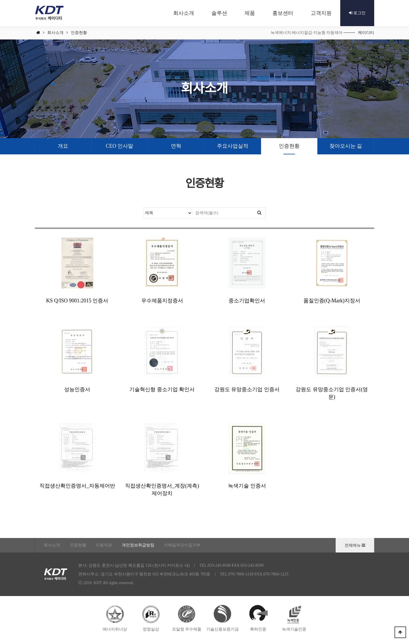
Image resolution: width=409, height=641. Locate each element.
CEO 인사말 (119, 146)
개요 (63, 146)
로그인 (357, 13)
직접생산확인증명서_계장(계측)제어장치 (162, 489)
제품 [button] (250, 13)
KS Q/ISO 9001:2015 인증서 (77, 301)
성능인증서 (77, 389)
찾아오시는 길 (346, 146)
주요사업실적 (232, 146)
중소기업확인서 (247, 301)
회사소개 (52, 545)
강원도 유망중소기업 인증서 (247, 389)
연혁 (176, 146)
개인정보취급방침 (138, 545)
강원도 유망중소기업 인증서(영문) (332, 393)
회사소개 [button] (183, 13)
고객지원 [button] (321, 13)
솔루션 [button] (219, 13)
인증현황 (289, 146)
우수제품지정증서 (162, 301)
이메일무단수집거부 (182, 545)
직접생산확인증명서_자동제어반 (77, 486)
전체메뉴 (355, 545)
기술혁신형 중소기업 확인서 (162, 389)
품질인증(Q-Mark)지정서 (331, 301)
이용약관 (104, 545)
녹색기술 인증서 (247, 486)
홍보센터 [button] (282, 13)
